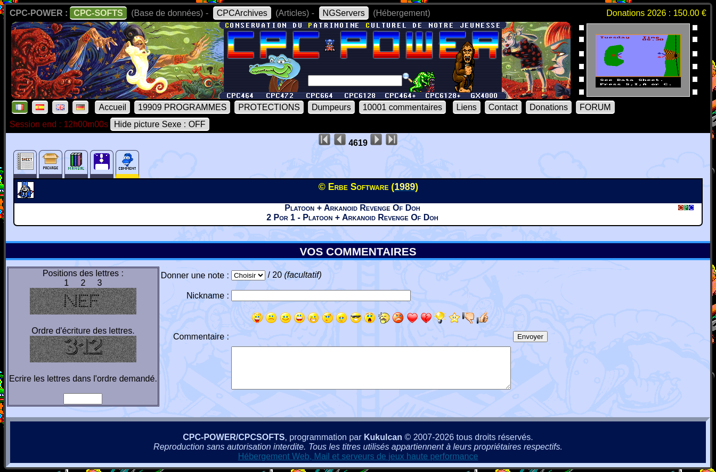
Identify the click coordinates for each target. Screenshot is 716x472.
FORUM (595, 107)
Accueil (112, 107)
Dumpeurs (331, 107)
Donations (549, 107)
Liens (467, 107)
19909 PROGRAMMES (182, 107)
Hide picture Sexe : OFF (160, 124)
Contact (503, 107)
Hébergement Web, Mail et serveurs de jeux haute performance (358, 456)
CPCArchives (242, 13)
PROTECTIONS (269, 107)
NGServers (344, 13)
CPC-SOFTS (98, 13)
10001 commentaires (402, 107)
